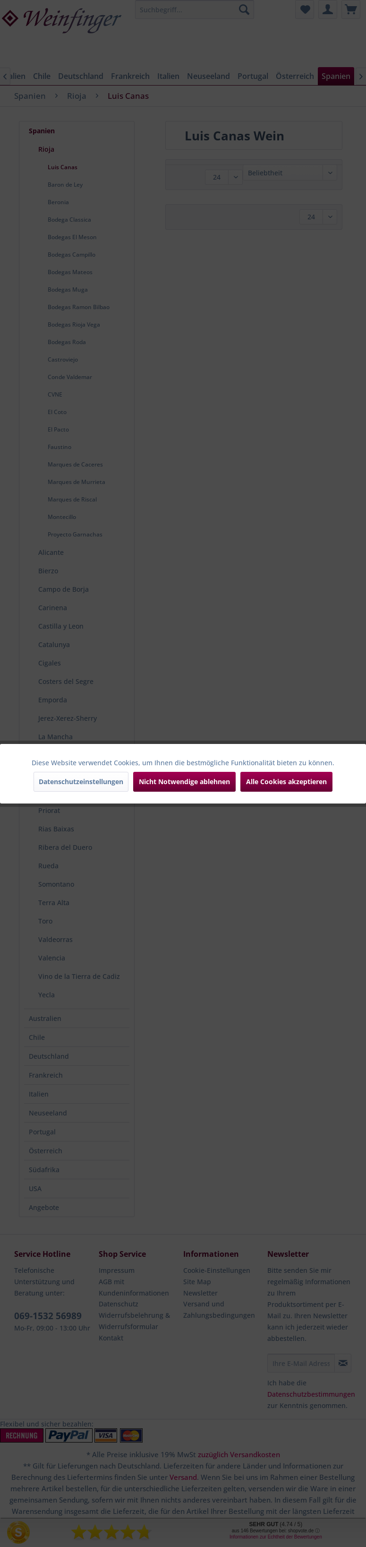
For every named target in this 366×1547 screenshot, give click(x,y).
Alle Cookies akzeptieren (286, 781)
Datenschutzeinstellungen (81, 781)
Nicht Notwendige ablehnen (184, 781)
